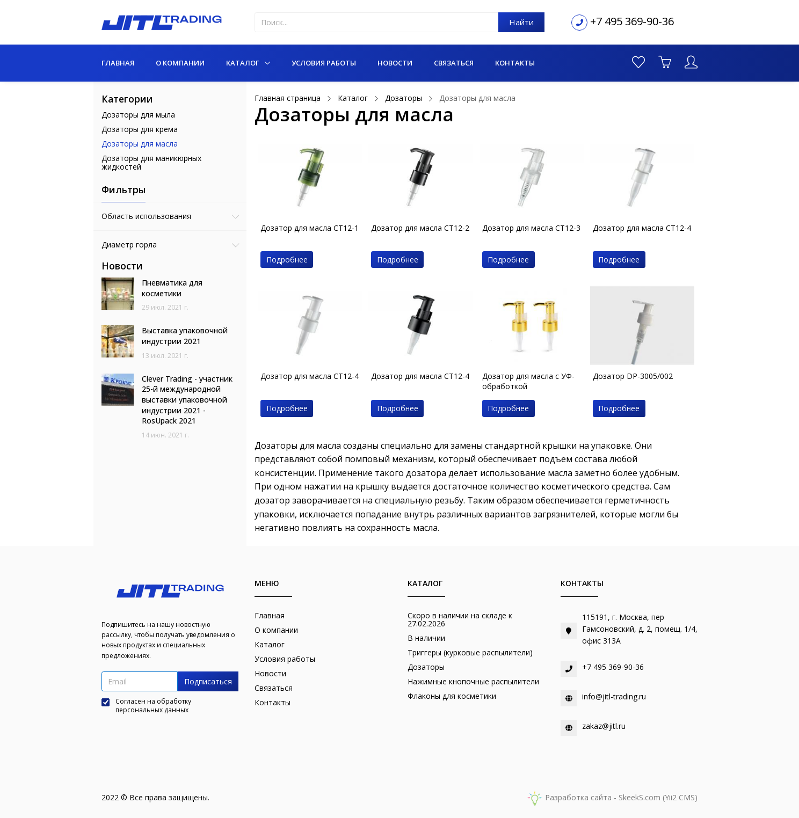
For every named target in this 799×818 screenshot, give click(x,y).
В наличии (426, 638)
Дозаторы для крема (139, 129)
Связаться (454, 63)
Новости (394, 63)
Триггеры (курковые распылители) (470, 652)
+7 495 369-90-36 (632, 21)
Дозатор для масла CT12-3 (531, 228)
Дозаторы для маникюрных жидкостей (151, 162)
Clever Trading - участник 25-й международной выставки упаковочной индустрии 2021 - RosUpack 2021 (187, 400)
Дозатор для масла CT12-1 (309, 228)
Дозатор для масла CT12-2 (420, 228)
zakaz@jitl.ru (604, 726)
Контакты (515, 63)
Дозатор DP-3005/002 (633, 376)
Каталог (243, 63)
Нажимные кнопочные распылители (473, 681)
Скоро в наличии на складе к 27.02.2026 (460, 619)
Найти (521, 22)
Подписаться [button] (208, 681)
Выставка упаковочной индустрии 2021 (185, 335)
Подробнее (287, 259)
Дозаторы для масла (139, 143)
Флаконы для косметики (452, 696)
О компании (180, 63)
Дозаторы (426, 667)
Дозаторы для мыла (138, 114)
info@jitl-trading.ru (614, 696)
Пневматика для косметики (172, 287)
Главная (117, 63)
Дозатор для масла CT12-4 (642, 228)
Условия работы (324, 63)
